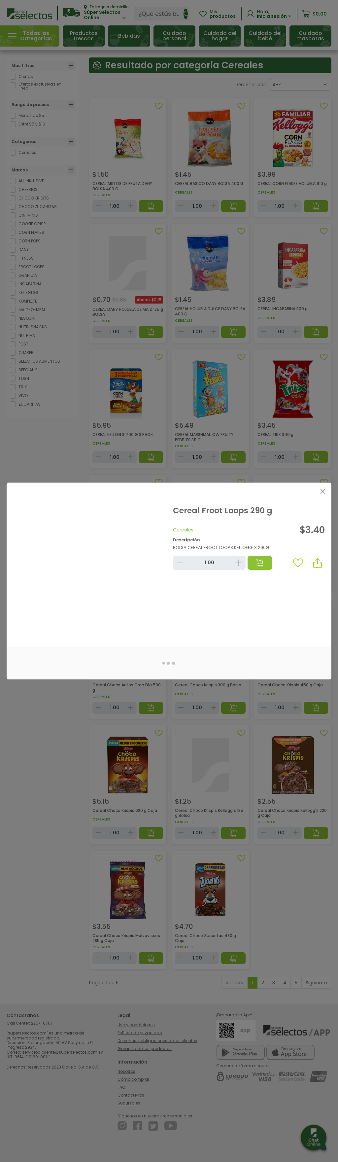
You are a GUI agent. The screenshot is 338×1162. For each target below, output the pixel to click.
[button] (317, 563)
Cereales (183, 530)
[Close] (322, 491)
